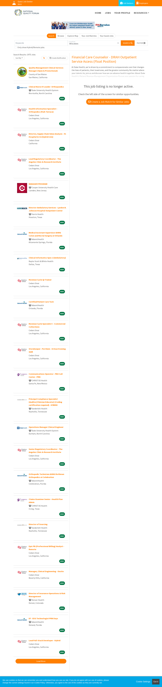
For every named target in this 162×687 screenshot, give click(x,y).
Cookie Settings (143, 682)
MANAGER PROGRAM (38, 184)
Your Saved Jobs (107, 36)
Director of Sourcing (38, 524)
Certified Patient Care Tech (41, 301)
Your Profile (122, 12)
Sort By (18, 58)
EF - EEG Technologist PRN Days (43, 618)
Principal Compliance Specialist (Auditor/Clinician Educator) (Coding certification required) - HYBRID (45, 402)
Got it (155, 682)
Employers (142, 3)
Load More (40, 661)
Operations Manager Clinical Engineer (46, 427)
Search (51, 36)
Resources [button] (140, 12)
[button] (141, 43)
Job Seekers (126, 3)
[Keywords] (41, 43)
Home (98, 12)
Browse (61, 36)
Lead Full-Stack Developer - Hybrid (44, 640)
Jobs (108, 12)
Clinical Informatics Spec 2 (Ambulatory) (47, 257)
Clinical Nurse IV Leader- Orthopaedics (46, 86)
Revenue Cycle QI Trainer (40, 279)
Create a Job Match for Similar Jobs (108, 101)
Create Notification (58, 58)
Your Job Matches (89, 36)
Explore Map (72, 36)
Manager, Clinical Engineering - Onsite (46, 571)
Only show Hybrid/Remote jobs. (31, 47)
